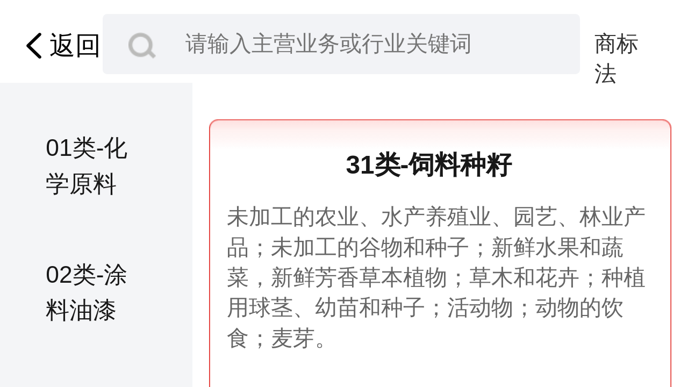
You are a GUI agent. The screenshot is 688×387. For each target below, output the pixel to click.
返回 (59, 46)
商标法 (616, 45)
